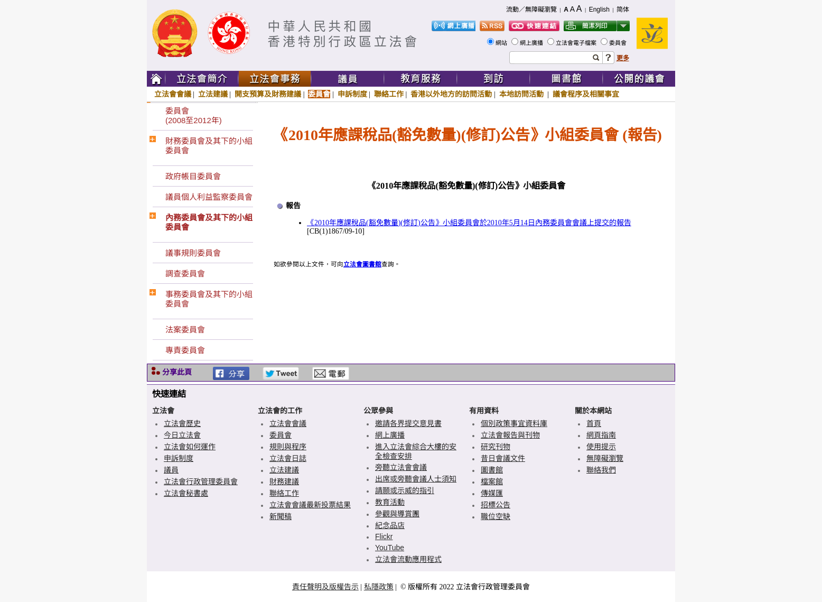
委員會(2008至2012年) (193, 115)
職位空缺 (495, 516)
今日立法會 (182, 435)
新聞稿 (280, 516)
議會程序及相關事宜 (586, 94)
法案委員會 (185, 329)
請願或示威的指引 (404, 490)
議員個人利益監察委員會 (209, 196)
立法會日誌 (287, 458)
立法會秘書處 (186, 493)
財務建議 (284, 481)
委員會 (618, 43)
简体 (622, 9)
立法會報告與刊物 (510, 435)
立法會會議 (172, 94)
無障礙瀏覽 (604, 458)
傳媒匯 (492, 493)
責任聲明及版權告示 (325, 586)
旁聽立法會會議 (401, 467)
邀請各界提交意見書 (408, 423)
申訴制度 (352, 94)
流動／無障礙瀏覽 (531, 9)
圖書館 (492, 470)
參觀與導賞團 (397, 514)
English (599, 9)
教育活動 (390, 502)
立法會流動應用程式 (408, 559)
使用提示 (601, 446)
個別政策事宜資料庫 (514, 423)
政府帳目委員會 (193, 176)
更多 (622, 58)
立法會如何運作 (190, 446)
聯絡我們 (601, 470)
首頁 (593, 423)
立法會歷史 (182, 423)
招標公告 (495, 505)
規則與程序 (287, 446)
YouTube (389, 547)
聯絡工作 (389, 94)
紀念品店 (390, 525)
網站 (502, 43)
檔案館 (492, 481)
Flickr (384, 536)
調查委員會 (185, 273)
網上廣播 (532, 43)
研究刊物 (495, 446)
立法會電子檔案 (577, 43)
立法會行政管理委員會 (201, 481)
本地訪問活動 (522, 94)
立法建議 (213, 94)
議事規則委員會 (193, 252)
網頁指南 (601, 435)
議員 (171, 470)
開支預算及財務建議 (268, 94)
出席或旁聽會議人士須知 (415, 479)
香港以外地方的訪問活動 (451, 94)
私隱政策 (379, 586)
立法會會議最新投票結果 (310, 505)
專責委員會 (185, 350)
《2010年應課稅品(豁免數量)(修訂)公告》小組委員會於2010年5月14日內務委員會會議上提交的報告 (469, 223)
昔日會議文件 (503, 458)
